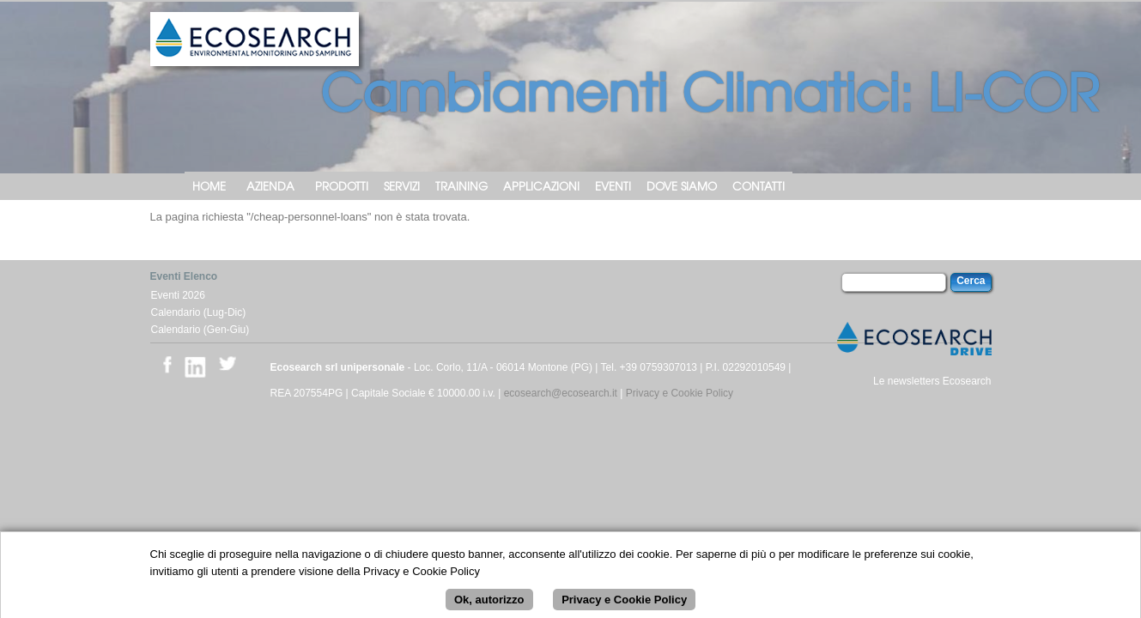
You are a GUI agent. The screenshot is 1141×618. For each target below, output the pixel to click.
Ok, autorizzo (489, 605)
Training (461, 186)
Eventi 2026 (178, 295)
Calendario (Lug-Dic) (198, 312)
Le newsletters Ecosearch (932, 381)
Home (209, 186)
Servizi (402, 186)
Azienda (270, 186)
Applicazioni (541, 186)
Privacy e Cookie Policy (679, 393)
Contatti (758, 186)
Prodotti (341, 186)
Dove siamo (681, 186)
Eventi (613, 186)
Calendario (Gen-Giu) (200, 330)
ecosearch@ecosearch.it (560, 393)
